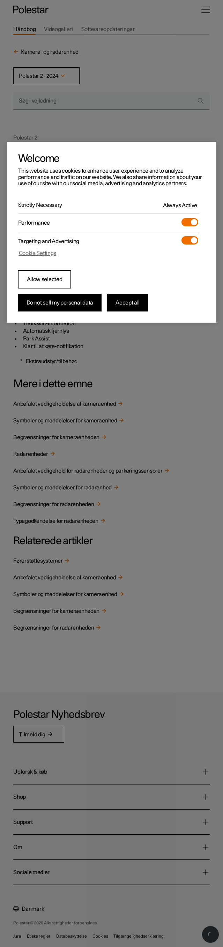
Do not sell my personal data (60, 303)
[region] (111, 232)
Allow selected (44, 279)
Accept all (128, 303)
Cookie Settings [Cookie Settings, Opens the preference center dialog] (38, 253)
